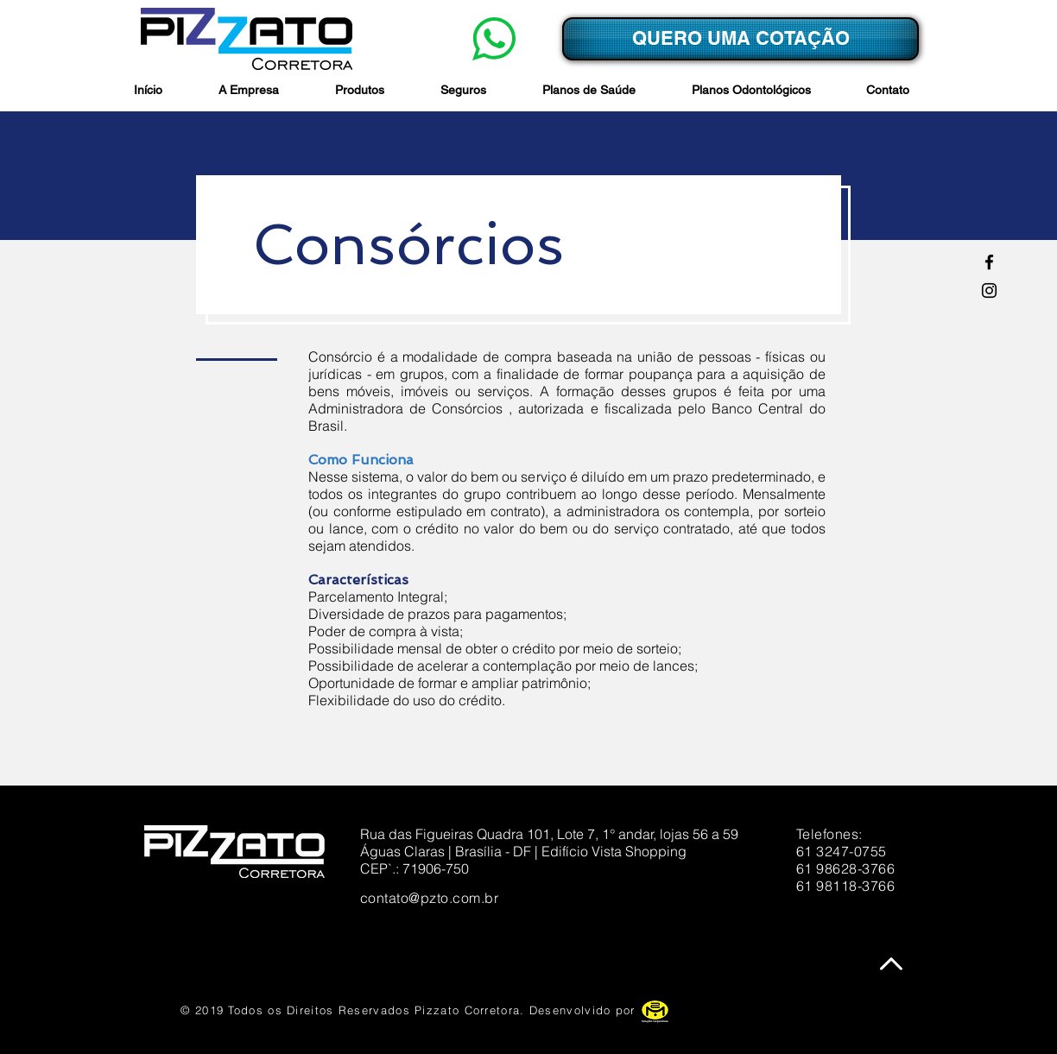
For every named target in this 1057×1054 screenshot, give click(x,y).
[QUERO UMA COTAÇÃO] (740, 38)
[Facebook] (989, 262)
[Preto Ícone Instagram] (989, 290)
